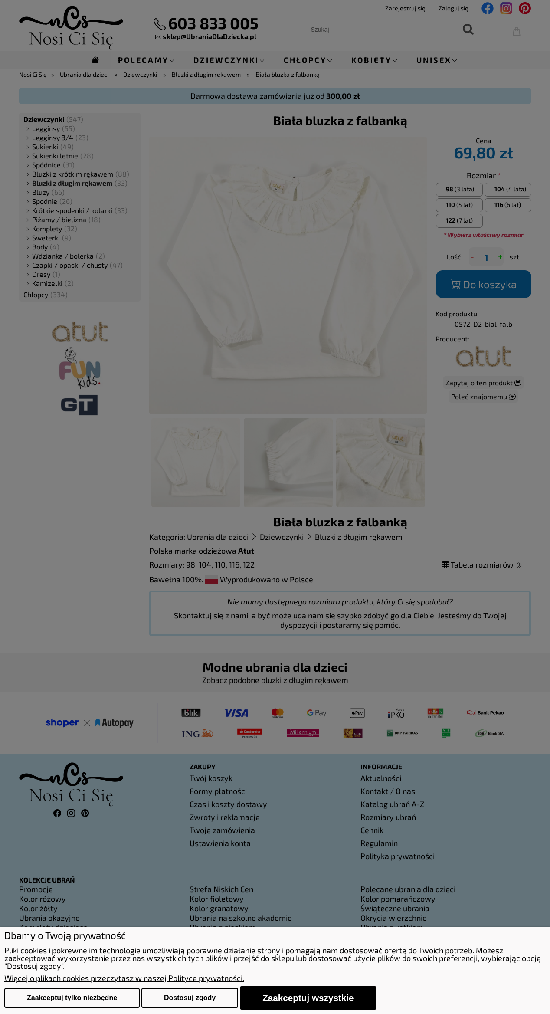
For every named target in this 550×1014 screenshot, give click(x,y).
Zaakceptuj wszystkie (308, 998)
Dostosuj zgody (190, 997)
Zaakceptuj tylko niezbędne (72, 997)
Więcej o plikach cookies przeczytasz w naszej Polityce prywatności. (124, 978)
